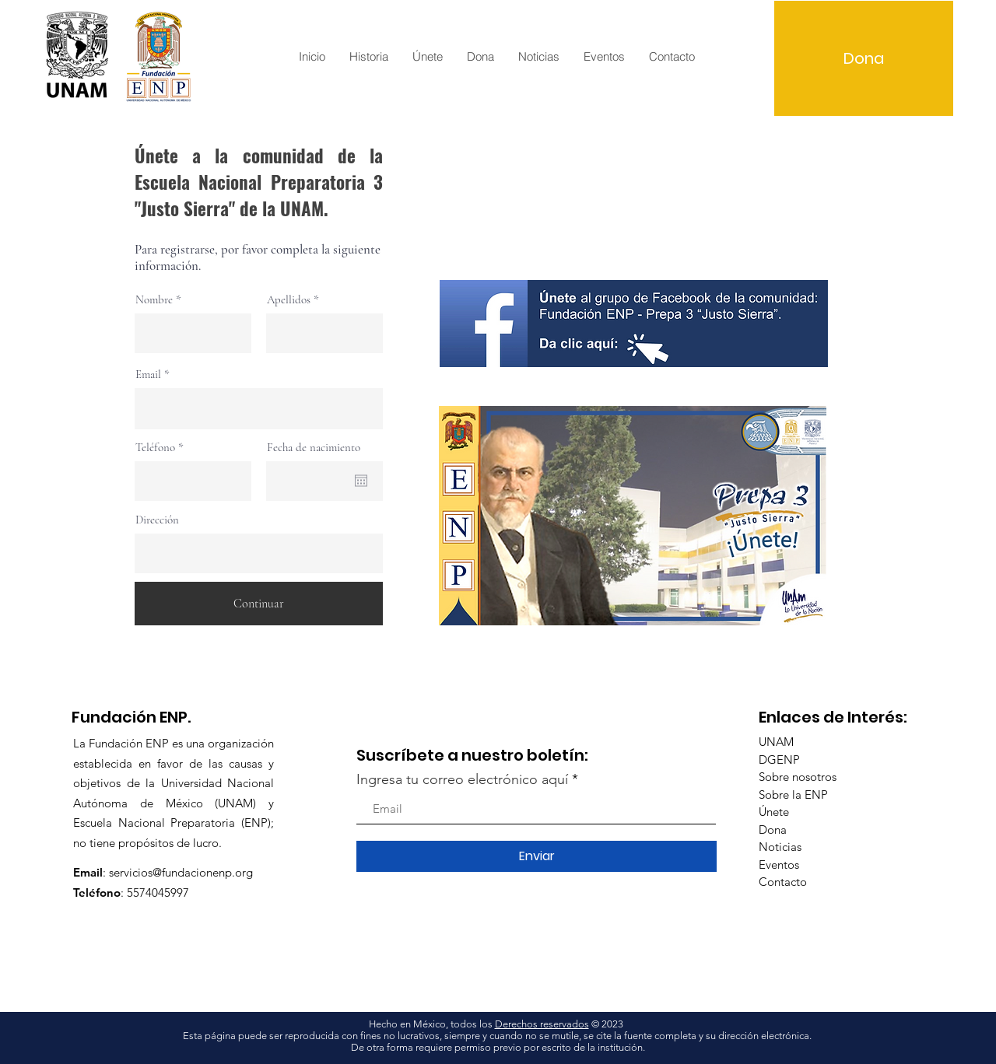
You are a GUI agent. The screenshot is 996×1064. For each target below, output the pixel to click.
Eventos (779, 864)
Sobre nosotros (797, 776)
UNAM (776, 741)
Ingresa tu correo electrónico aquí (462, 779)
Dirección (157, 520)
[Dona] (863, 58)
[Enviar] (536, 856)
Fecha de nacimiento (313, 447)
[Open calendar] (361, 480)
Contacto (783, 881)
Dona (773, 829)
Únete (774, 811)
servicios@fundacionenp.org (181, 872)
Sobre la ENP (793, 794)
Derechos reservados (542, 1024)
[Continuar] (259, 603)
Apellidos (288, 300)
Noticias (780, 846)
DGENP (779, 759)
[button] (368, 56)
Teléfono (155, 447)
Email (148, 374)
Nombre (154, 300)
